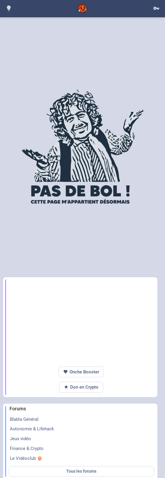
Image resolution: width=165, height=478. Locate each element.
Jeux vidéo (20, 438)
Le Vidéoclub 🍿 (26, 458)
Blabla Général (24, 419)
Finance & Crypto (27, 448)
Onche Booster (81, 372)
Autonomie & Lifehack (32, 429)
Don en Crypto (81, 387)
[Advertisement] (83, 322)
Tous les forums (81, 471)
